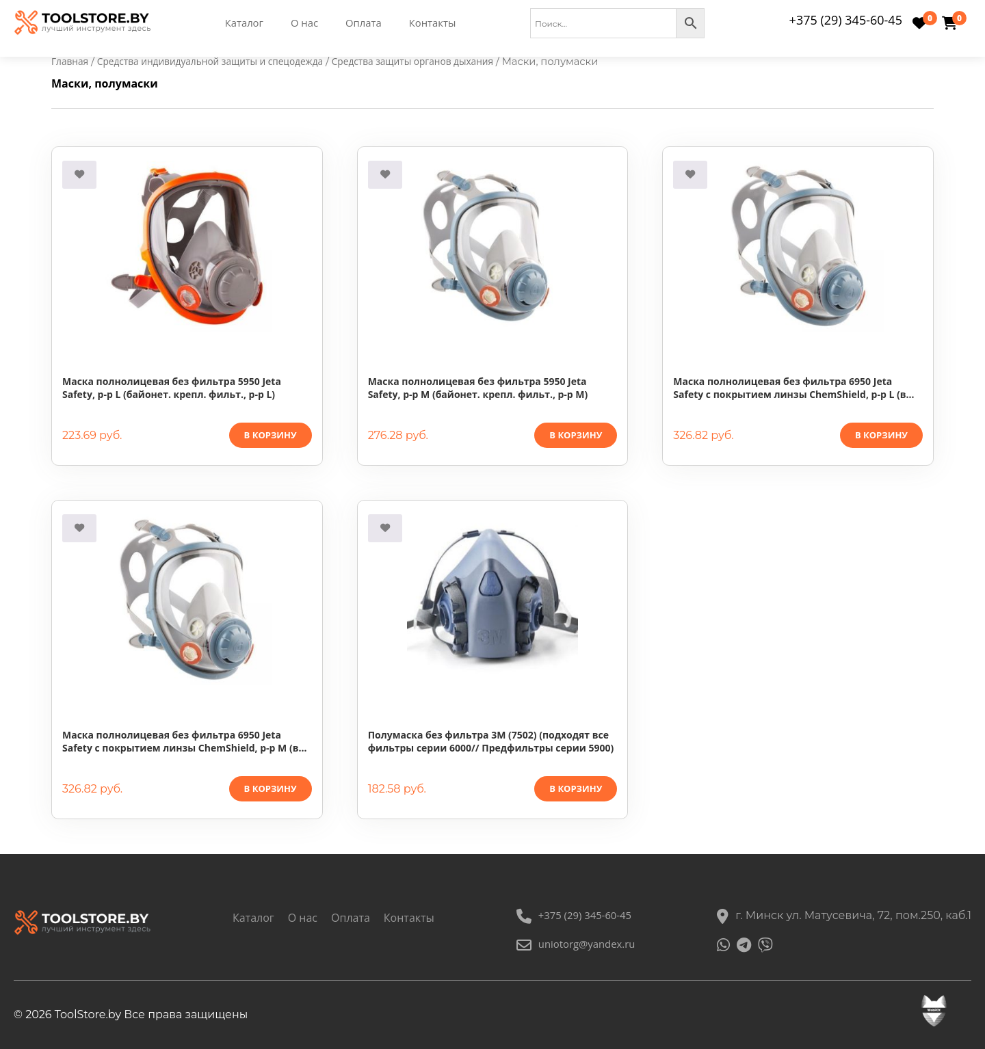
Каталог (242, 23)
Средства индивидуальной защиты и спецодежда (221, 61)
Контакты (438, 23)
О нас (304, 23)
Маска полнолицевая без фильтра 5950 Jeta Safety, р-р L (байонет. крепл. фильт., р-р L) (171, 388)
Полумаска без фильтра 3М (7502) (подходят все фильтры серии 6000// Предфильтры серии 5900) (491, 742)
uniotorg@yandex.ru (574, 944)
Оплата (366, 23)
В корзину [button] (270, 435)
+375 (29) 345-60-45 (845, 20)
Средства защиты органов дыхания (439, 61)
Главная (71, 61)
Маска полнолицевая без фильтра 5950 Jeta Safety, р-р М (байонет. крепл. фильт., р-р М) (478, 388)
